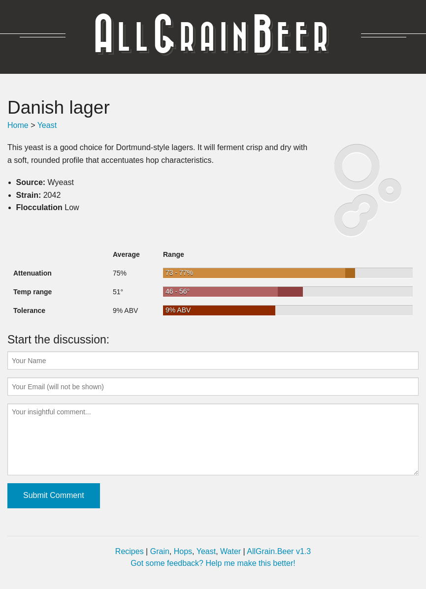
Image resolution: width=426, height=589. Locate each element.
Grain (159, 551)
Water (230, 551)
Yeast (47, 125)
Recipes (129, 551)
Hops (183, 551)
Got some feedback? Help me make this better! (213, 563)
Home (18, 125)
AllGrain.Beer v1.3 (279, 551)
